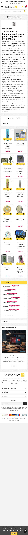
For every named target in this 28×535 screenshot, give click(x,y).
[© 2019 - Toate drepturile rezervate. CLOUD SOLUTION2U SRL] (14, 420)
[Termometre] (18, 17)
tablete (22, 99)
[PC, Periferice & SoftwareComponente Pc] (10, 286)
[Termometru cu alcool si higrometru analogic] (7, 145)
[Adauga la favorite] (10, 139)
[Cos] (26, 7)
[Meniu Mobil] (2, 6)
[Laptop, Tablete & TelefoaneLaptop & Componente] (10, 298)
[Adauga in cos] (4, 139)
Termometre (5, 321)
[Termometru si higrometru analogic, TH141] (7, 220)
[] (14, 341)
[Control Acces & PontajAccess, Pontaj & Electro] (9, 302)
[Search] (12, 11)
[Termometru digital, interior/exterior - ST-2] (7, 170)
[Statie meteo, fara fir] (7, 270)
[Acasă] (9, 16)
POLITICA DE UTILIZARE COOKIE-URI (16, 530)
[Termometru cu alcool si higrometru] (20, 195)
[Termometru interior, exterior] (20, 145)
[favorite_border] (11, 130)
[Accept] (14, 533)
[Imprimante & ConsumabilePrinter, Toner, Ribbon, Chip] (10, 306)
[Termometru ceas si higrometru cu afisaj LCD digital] (20, 270)
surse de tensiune (19, 74)
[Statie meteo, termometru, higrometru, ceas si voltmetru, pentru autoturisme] (20, 245)
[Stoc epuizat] (17, 139)
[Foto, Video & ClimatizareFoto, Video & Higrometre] (10, 310)
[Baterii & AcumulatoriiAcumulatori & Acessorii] (9, 294)
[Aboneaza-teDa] (25, 403)
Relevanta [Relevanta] (14, 123)
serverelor (11, 56)
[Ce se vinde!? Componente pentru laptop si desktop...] (14, 357)
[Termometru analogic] (7, 245)
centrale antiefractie (14, 93)
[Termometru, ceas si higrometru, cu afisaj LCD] (20, 170)
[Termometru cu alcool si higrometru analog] (7, 195)
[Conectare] (22, 7)
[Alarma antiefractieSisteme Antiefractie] (8, 290)
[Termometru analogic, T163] (20, 220)
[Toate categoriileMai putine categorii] (14, 315)
